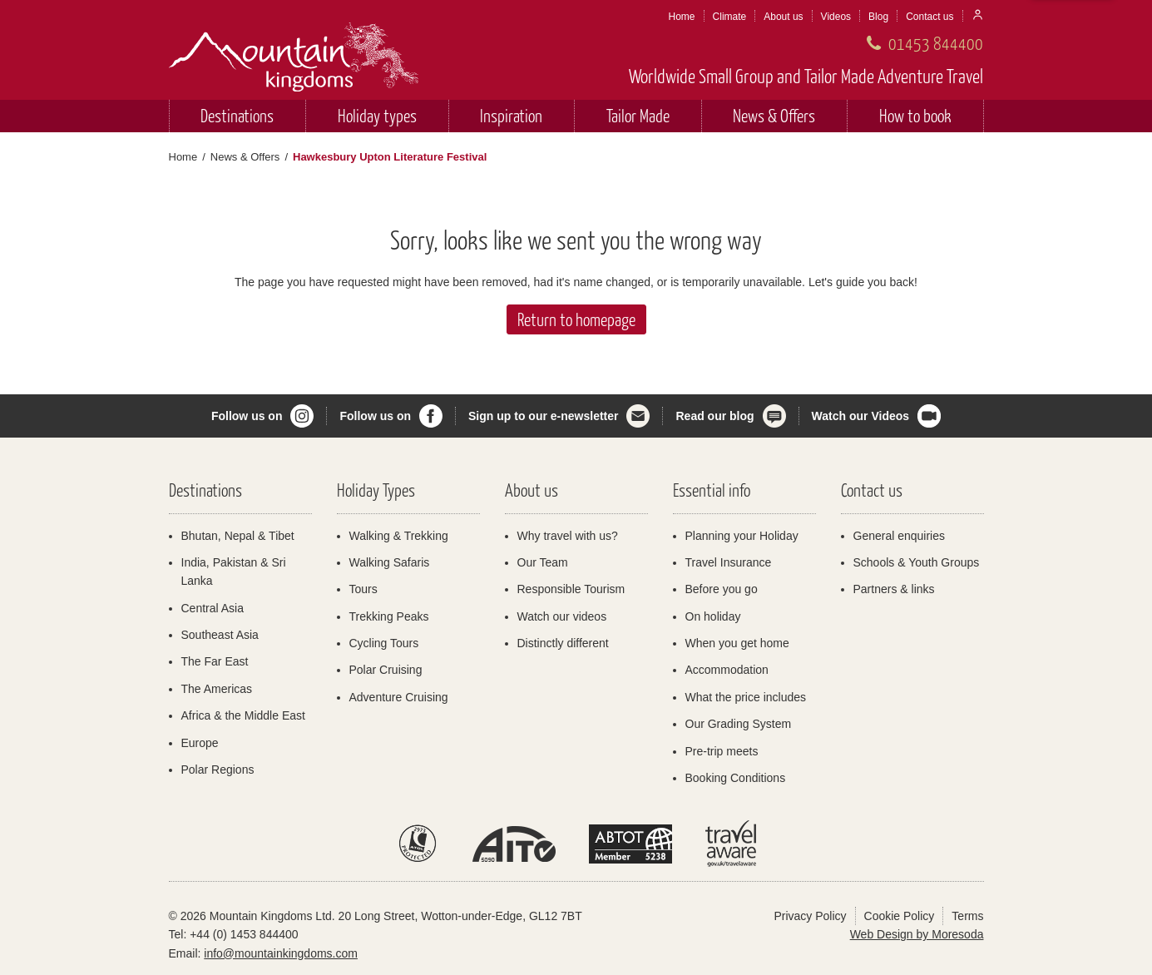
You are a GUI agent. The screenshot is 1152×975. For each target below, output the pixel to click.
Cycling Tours (384, 643)
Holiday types (377, 115)
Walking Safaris (389, 562)
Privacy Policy (810, 916)
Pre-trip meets (722, 751)
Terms (967, 916)
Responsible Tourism (571, 589)
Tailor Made (638, 115)
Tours (363, 589)
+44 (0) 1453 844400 (244, 934)
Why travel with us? (567, 535)
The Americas (217, 688)
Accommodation (727, 669)
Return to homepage (576, 319)
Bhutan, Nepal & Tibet (237, 535)
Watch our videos (562, 616)
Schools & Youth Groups (916, 562)
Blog (878, 16)
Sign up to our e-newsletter (543, 416)
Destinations (237, 115)
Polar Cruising (386, 669)
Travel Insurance (728, 562)
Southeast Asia (220, 634)
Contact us (929, 16)
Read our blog (714, 416)
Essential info (711, 489)
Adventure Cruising (398, 697)
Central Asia (212, 608)
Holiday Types (376, 489)
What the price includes (746, 697)
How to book (915, 115)
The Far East (215, 661)
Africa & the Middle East (243, 715)
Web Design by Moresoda (917, 934)
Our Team (542, 562)
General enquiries (899, 535)
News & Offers (774, 115)
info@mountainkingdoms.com (281, 953)
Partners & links (894, 589)
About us (783, 16)
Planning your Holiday (741, 535)
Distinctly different (563, 643)
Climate (730, 16)
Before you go (721, 589)
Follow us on (247, 416)
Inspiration (511, 115)
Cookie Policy (899, 916)
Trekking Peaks (389, 616)
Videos (836, 16)
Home (682, 16)
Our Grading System (738, 723)
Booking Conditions (735, 777)
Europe (200, 743)
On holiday (713, 616)
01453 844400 (935, 42)
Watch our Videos (860, 416)
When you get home (737, 643)
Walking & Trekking (398, 535)
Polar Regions (218, 769)
